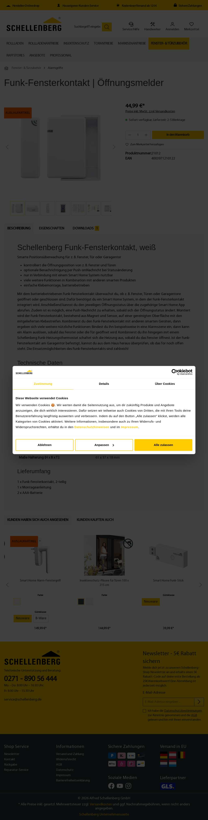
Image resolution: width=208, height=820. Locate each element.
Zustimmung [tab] (43, 383)
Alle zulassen (163, 445)
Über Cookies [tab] (165, 383)
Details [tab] (104, 383)
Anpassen (104, 445)
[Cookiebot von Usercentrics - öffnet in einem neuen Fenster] (174, 372)
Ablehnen (44, 445)
